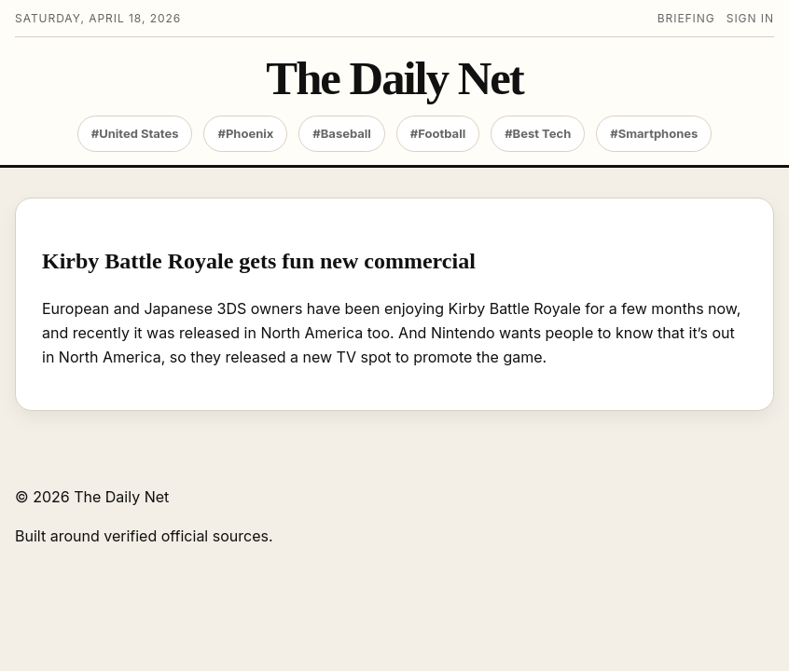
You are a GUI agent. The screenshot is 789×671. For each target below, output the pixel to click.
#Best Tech (538, 133)
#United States (135, 133)
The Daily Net (394, 78)
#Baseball (341, 133)
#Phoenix (245, 133)
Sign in (750, 18)
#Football (437, 133)
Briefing (686, 18)
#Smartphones (654, 133)
